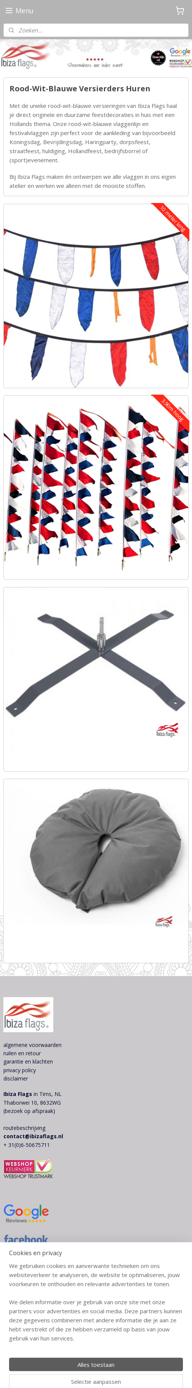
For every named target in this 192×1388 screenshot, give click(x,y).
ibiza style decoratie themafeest (42, 1273)
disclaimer (15, 1078)
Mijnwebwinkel (120, 1374)
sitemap (133, 1362)
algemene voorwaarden (32, 1044)
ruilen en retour (22, 1053)
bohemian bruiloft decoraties (38, 1264)
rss (149, 1362)
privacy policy (19, 1070)
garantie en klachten (28, 1061)
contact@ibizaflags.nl (33, 1136)
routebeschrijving (24, 1127)
